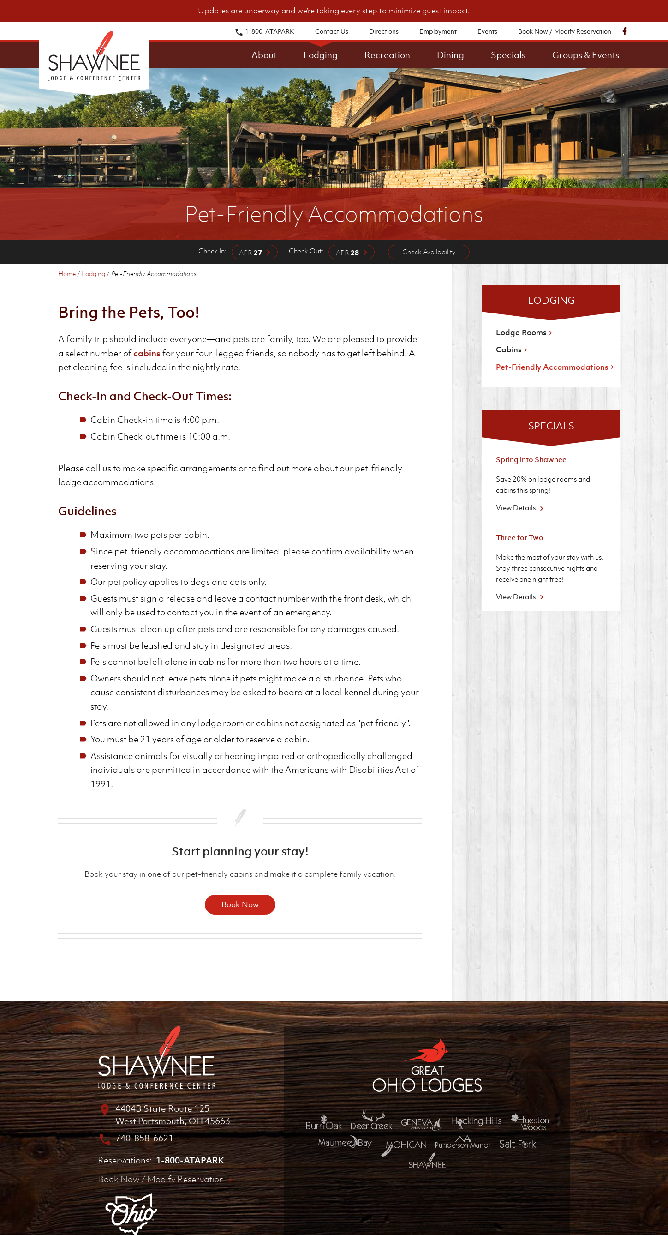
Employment (438, 31)
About (264, 54)
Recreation (387, 54)
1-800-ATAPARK (264, 31)
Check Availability (428, 251)
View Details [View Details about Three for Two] (521, 596)
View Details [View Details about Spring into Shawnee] (521, 507)
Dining (450, 54)
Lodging (321, 54)
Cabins (512, 349)
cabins (147, 353)
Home (67, 273)
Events (487, 31)
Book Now (240, 904)
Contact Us (331, 31)
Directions (384, 31)
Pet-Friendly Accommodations (556, 367)
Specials (508, 54)
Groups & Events (585, 54)
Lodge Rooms (525, 332)
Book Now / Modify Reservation (564, 31)
